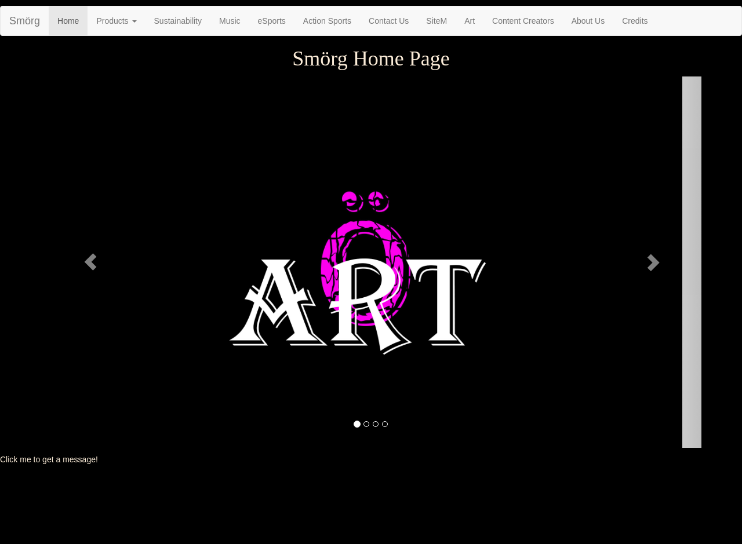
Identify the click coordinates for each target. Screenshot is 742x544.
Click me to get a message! (49, 459)
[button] (90, 262)
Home (68, 20)
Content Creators (523, 20)
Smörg (24, 21)
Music (230, 20)
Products (116, 20)
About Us (588, 20)
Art (469, 20)
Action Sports (327, 20)
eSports (272, 20)
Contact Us (389, 20)
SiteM (436, 20)
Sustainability (178, 20)
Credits (635, 20)
